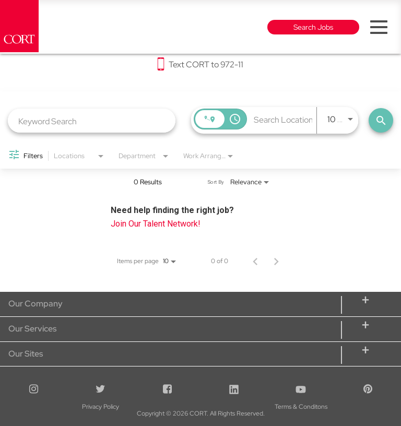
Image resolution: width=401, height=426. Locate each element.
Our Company (35, 303)
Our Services (32, 328)
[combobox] (91, 121)
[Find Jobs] (381, 120)
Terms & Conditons (200, 406)
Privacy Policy (67, 406)
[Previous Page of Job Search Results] (255, 261)
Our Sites (25, 353)
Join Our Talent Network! (155, 224)
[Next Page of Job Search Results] (276, 261)
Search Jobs (313, 27)
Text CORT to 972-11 (206, 65)
